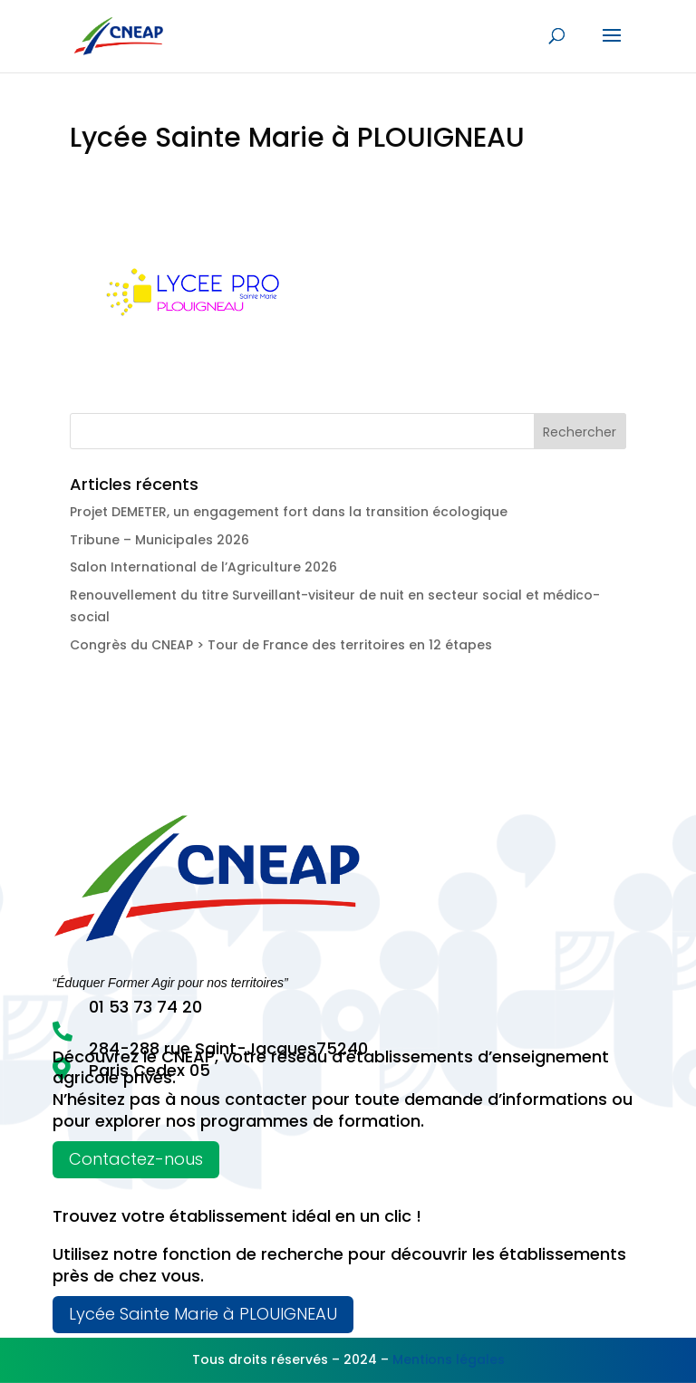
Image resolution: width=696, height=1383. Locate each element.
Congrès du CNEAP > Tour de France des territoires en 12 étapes (281, 645)
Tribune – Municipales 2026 (159, 540)
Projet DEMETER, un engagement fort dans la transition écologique (289, 512)
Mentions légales (448, 1359)
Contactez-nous (136, 1159)
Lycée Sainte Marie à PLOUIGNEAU (203, 1313)
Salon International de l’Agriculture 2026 (203, 567)
